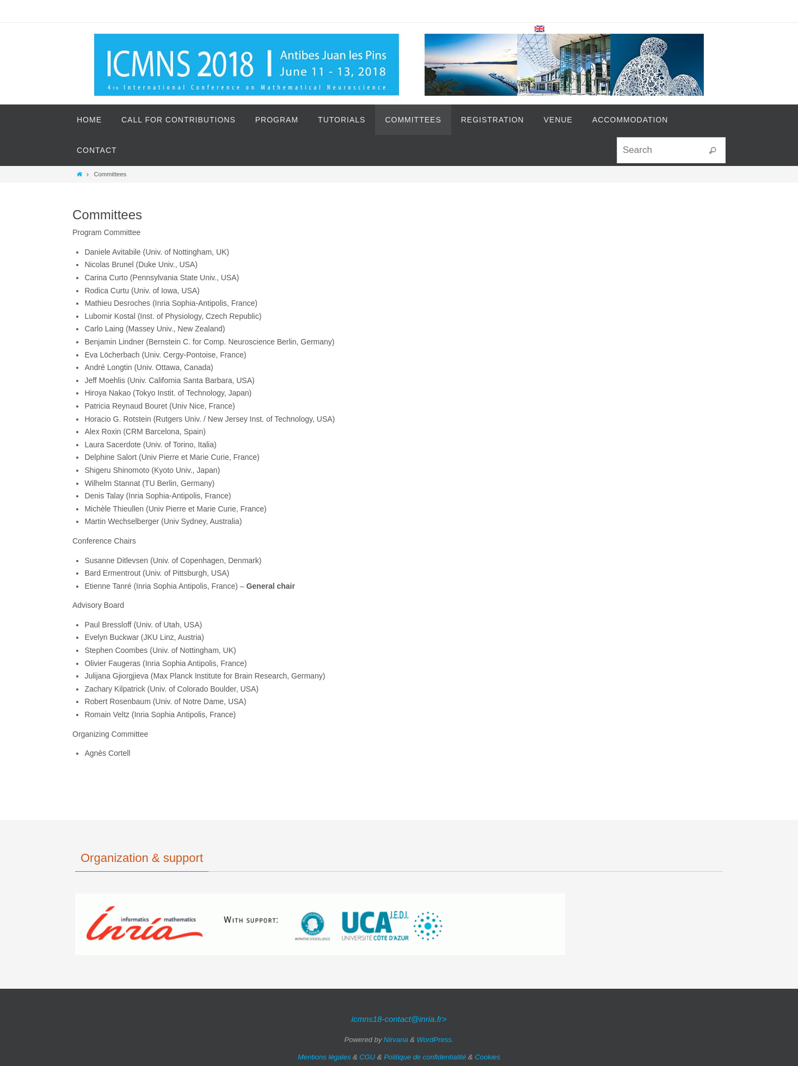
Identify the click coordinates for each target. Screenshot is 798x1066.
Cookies (487, 1057)
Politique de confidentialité (425, 1057)
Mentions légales (324, 1057)
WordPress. (435, 1040)
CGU (367, 1057)
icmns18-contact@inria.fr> (399, 1019)
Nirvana (396, 1040)
